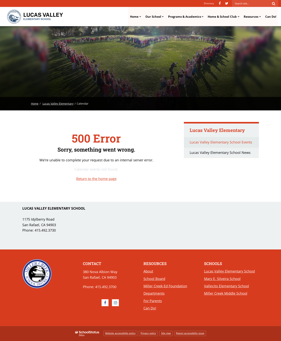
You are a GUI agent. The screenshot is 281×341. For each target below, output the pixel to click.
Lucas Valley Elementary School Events (221, 142)
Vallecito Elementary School (226, 286)
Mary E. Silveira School (222, 278)
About (148, 271)
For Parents (152, 300)
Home (34, 103)
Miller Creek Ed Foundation (165, 286)
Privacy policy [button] (148, 333)
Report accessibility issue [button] (190, 333)
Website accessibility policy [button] (120, 333)
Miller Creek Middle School (225, 293)
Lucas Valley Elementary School (229, 271)
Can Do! (149, 308)
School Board (154, 278)
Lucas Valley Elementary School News (220, 152)
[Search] (273, 3)
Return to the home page (96, 178)
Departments (154, 293)
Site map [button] (166, 333)
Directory (209, 3)
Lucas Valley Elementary (58, 103)
